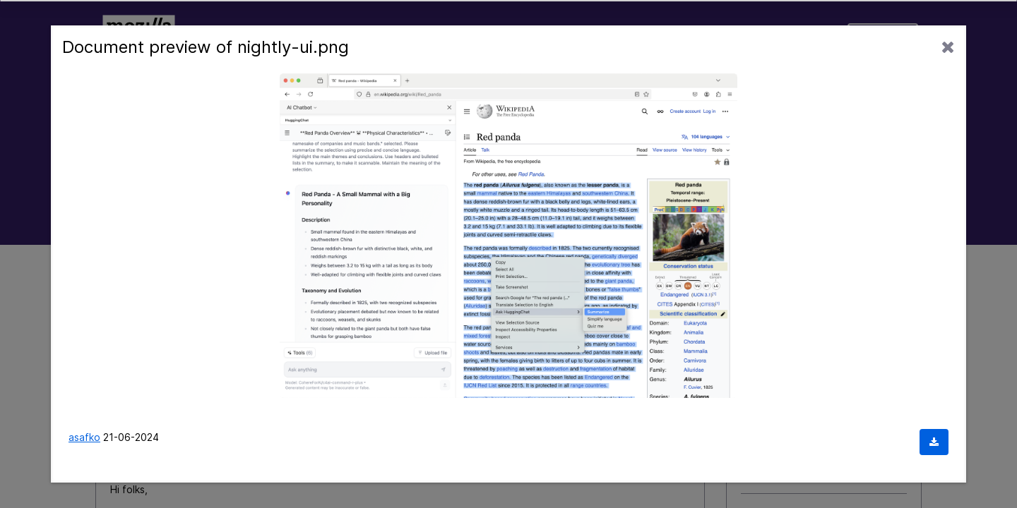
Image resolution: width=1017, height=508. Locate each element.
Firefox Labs (776, 407)
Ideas (220, 37)
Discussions (304, 37)
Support (803, 37)
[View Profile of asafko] (210, 398)
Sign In (883, 38)
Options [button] (892, 274)
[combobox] (508, 149)
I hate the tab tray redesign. (808, 388)
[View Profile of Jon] (681, 450)
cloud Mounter (775, 452)
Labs (485, 37)
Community (405, 37)
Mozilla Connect (138, 38)
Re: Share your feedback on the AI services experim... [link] (363, 274)
